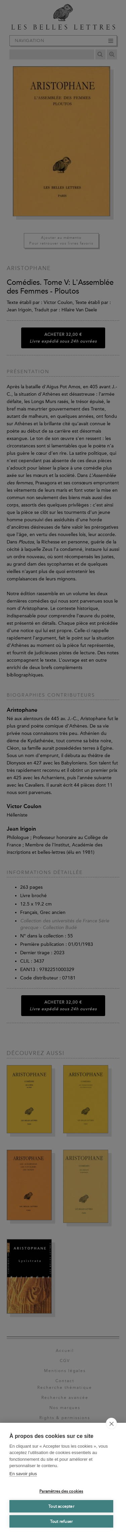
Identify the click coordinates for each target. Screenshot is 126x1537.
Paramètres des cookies (61, 1491)
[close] (111, 1423)
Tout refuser (61, 1521)
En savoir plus (23, 1473)
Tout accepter (61, 1506)
